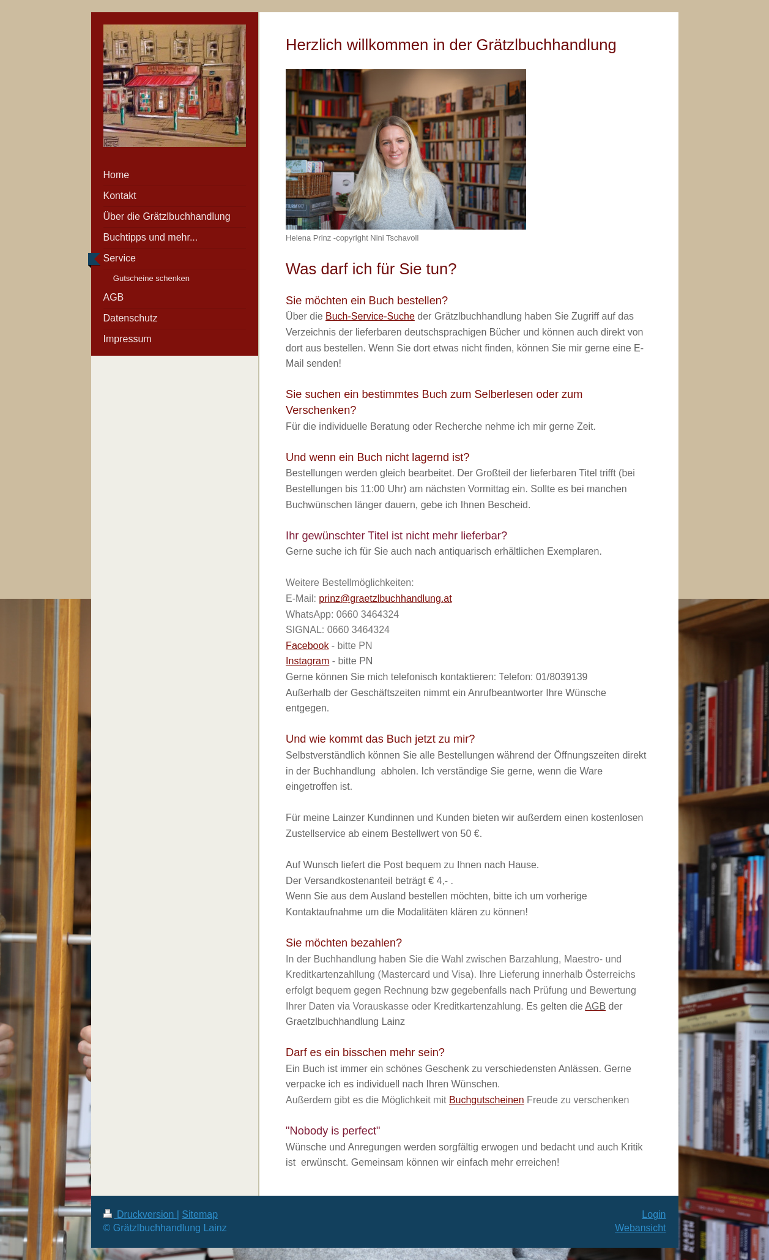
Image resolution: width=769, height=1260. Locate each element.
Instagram (307, 661)
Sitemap (200, 1214)
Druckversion (140, 1214)
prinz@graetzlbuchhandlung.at (385, 598)
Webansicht (640, 1228)
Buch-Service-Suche (370, 316)
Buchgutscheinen (486, 1100)
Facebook (307, 645)
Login (654, 1214)
